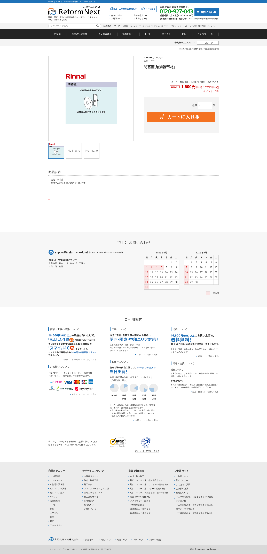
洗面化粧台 (128, 34)
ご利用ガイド (117, 18)
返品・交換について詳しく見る (205, 392)
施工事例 (88, 484)
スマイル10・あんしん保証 (96, 488)
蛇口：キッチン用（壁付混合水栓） (146, 480)
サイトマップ (55, 549)
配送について (182, 492)
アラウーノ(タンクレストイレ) (175, 26)
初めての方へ (117, 15)
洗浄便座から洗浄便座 (140, 509)
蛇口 (184, 34)
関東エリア (106, 539)
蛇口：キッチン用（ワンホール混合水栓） (149, 484)
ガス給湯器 (55, 476)
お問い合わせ (90, 509)
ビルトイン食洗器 (58, 488)
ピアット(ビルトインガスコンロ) (150, 26)
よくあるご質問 (183, 484)
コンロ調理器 (105, 34)
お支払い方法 (182, 488)
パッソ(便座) (192, 26)
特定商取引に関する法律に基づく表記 (95, 549)
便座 (52, 509)
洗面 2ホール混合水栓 (140, 497)
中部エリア (138, 539)
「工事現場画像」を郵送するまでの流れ (194, 513)
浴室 (52, 517)
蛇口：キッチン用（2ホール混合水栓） (148, 488)
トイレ (148, 34)
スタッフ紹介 (155, 539)
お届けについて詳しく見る (146, 420)
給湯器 (125, 26)
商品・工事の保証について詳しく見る (80, 359)
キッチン (54, 497)
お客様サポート (141, 18)
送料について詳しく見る (208, 356)
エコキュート (56, 480)
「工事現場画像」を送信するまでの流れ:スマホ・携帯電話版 (194, 507)
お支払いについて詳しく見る (84, 394)
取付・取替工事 (91, 480)
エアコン (166, 34)
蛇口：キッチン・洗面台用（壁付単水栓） (149, 492)
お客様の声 (89, 501)
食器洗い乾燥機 (79, 34)
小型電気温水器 (57, 484)
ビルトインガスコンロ (60, 492)
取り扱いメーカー (92, 505)
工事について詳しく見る (147, 354)
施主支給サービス (92, 497)
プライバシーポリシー (70, 549)
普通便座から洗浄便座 (140, 513)
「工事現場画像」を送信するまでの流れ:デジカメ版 (194, 499)
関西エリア (122, 539)
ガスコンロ (133, 26)
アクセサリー (56, 525)
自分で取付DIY (140, 15)
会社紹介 (89, 539)
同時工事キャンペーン (206, 26)
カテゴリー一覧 (205, 34)
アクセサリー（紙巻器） (141, 501)
